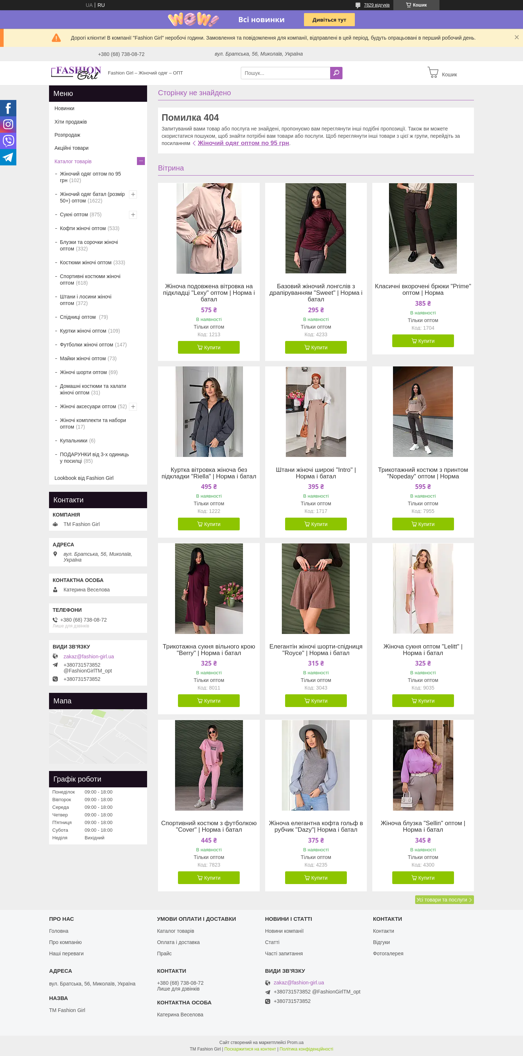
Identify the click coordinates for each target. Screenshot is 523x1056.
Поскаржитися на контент (250, 1049)
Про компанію (65, 942)
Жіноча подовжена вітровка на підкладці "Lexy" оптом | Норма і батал (209, 293)
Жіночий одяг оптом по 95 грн (243, 143)
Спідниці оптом (78, 317)
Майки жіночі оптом (83, 358)
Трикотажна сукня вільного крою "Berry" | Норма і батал (209, 650)
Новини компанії (284, 931)
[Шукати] (336, 73)
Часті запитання (284, 953)
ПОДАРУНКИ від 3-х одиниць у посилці (94, 457)
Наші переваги (66, 953)
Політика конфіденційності (306, 1049)
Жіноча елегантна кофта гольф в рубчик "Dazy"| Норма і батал (316, 826)
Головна (58, 931)
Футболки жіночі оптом (86, 345)
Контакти (383, 931)
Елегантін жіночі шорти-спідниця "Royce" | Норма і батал (315, 650)
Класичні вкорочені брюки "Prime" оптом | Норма (423, 289)
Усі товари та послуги (442, 900)
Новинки (64, 108)
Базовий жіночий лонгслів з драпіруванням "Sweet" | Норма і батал (315, 293)
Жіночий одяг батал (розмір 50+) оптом (92, 197)
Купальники (73, 440)
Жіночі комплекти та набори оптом (93, 423)
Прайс (164, 953)
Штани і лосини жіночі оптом (86, 300)
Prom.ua (295, 1042)
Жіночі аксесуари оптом (88, 406)
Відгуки (381, 942)
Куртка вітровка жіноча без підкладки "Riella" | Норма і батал (209, 473)
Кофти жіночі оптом (83, 228)
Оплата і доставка (178, 942)
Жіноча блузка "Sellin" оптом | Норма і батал (423, 826)
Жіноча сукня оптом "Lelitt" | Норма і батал (423, 650)
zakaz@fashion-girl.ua (89, 656)
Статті (272, 942)
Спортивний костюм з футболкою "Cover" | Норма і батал (209, 826)
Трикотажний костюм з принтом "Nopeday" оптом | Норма (423, 473)
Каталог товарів (73, 161)
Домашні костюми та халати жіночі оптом (93, 389)
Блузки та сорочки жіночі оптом (89, 245)
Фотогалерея (388, 953)
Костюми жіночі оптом (86, 262)
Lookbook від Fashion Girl (84, 478)
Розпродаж (67, 135)
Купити (212, 347)
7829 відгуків (377, 5)
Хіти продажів (70, 122)
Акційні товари (71, 148)
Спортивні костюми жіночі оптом (90, 279)
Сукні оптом (74, 214)
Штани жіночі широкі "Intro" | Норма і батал (316, 473)
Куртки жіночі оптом (83, 331)
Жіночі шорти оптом (83, 372)
